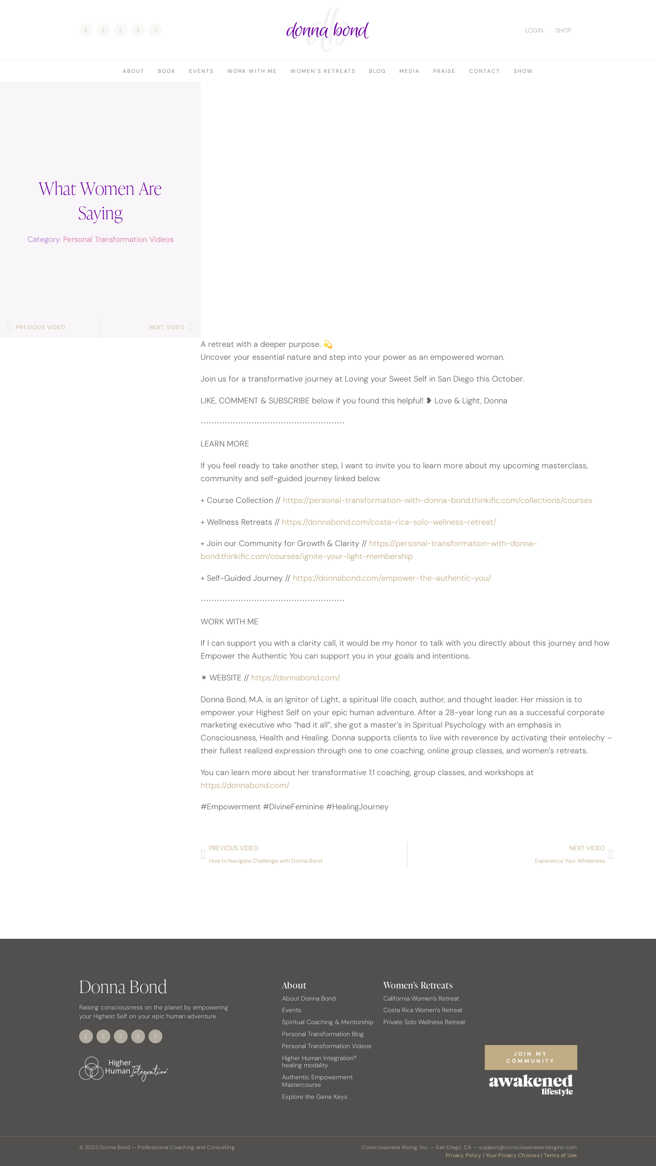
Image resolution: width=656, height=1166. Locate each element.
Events (201, 71)
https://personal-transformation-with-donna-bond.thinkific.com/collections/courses (437, 500)
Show (523, 71)
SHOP (563, 30)
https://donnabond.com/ (295, 677)
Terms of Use (560, 1155)
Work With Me (252, 71)
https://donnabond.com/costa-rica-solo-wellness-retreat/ (389, 522)
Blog (377, 71)
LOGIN (534, 30)
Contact (484, 71)
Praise (444, 71)
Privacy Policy (463, 1155)
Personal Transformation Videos (118, 239)
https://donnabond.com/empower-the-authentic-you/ (392, 578)
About (134, 71)
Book (167, 71)
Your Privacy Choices (512, 1155)
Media (409, 71)
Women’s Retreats (323, 71)
